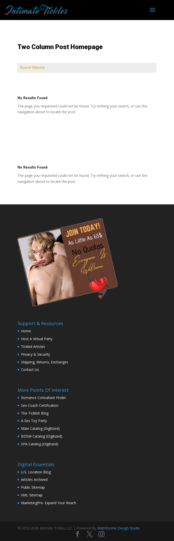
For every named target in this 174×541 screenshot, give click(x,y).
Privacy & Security (35, 354)
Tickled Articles (33, 346)
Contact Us (30, 369)
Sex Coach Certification (39, 405)
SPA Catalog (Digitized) (39, 444)
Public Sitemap (33, 487)
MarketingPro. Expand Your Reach (48, 502)
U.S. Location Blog (36, 472)
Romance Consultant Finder (43, 397)
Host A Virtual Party (36, 338)
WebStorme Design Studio (118, 528)
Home (26, 331)
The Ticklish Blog (34, 413)
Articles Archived (34, 479)
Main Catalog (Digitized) (40, 428)
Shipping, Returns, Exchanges (44, 362)
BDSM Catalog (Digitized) (41, 436)
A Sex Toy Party (34, 420)
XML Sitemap (31, 495)
